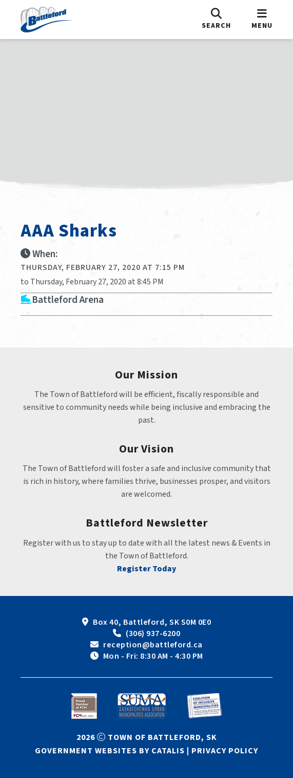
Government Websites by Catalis (110, 750)
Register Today (147, 568)
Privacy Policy (224, 750)
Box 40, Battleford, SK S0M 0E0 (152, 622)
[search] (216, 19)
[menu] (261, 19)
